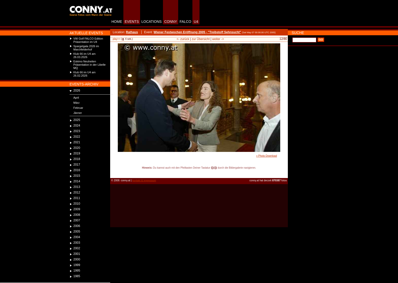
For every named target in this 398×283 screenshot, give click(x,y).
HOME (116, 22)
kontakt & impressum (144, 180)
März (76, 102)
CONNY (170, 22)
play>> (116, 39)
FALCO (185, 22)
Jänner (77, 112)
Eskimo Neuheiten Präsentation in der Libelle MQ (89, 64)
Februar (78, 107)
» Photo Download (266, 155)
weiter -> (218, 39)
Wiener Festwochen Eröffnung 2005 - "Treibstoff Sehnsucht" (197, 32)
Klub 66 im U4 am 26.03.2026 (84, 55)
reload (114, 172)
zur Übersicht (201, 39)
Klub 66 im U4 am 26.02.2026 (84, 74)
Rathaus (132, 32)
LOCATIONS (151, 22)
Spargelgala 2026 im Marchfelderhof (86, 48)
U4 (196, 22)
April (76, 97)
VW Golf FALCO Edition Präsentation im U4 (88, 40)
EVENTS (132, 22)
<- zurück (183, 39)
